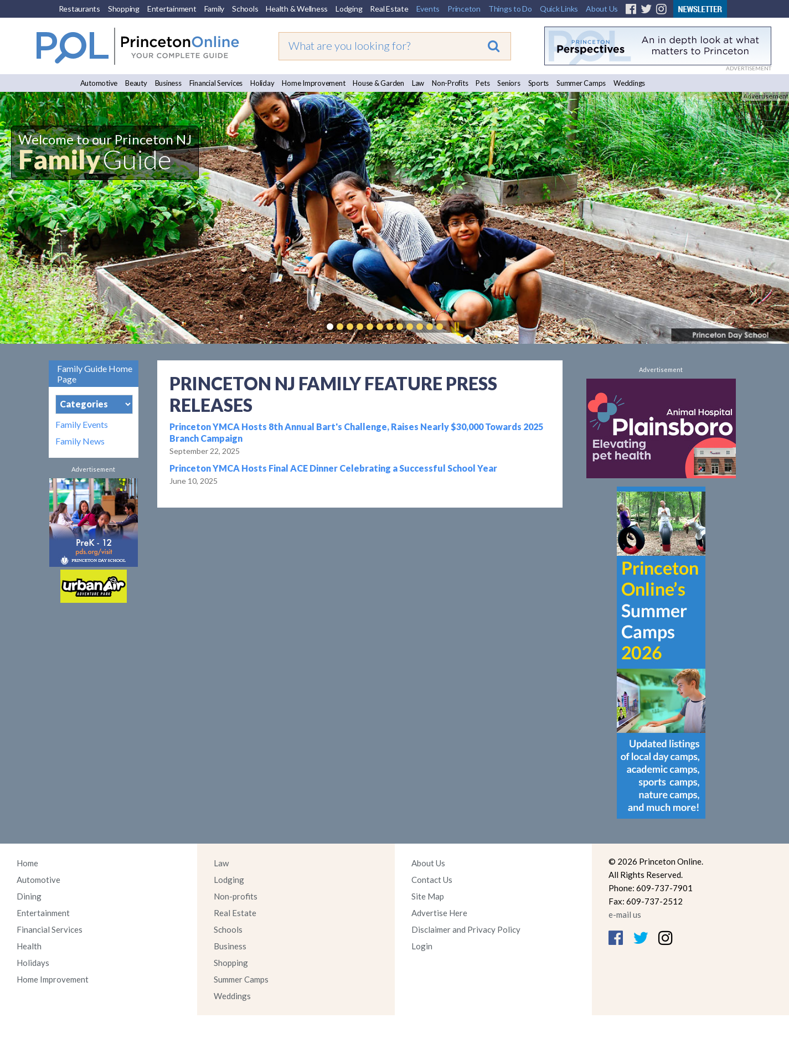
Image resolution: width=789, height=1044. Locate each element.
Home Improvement (313, 83)
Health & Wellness (297, 8)
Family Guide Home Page (94, 373)
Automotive (99, 83)
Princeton (464, 8)
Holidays (33, 963)
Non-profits (235, 896)
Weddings (629, 83)
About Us (602, 8)
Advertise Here (439, 913)
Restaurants (79, 8)
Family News (80, 441)
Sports (538, 83)
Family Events (81, 425)
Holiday (262, 83)
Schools (245, 8)
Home (27, 863)
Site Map (427, 896)
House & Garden (378, 83)
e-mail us (624, 914)
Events (428, 8)
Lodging (349, 8)
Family (214, 8)
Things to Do (510, 8)
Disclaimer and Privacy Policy (465, 929)
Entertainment (172, 8)
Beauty (136, 83)
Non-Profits (450, 83)
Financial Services (216, 83)
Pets (482, 83)
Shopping (124, 8)
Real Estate (389, 8)
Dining (29, 896)
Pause (456, 327)
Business (168, 83)
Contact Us (431, 880)
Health (29, 946)
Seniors (508, 83)
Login (421, 946)
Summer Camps (581, 83)
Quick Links (559, 8)
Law (418, 83)
